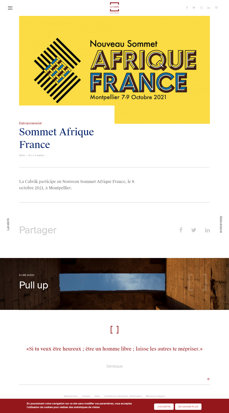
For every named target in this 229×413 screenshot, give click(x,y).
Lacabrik (8, 224)
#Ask (97, 396)
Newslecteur (71, 396)
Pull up (33, 285)
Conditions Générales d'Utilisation (123, 396)
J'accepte (164, 406)
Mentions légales (155, 396)
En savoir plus (188, 406)
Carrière (86, 396)
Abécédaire (221, 224)
